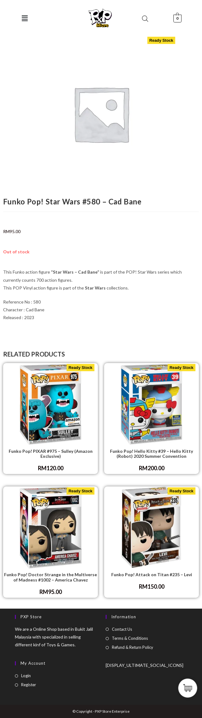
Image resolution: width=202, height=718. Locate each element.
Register (28, 684)
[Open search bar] (145, 19)
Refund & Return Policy (132, 647)
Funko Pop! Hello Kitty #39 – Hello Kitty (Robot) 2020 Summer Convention (151, 454)
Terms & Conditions (130, 638)
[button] (24, 18)
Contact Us (122, 629)
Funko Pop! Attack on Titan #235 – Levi (151, 574)
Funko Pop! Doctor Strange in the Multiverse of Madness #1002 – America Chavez (50, 577)
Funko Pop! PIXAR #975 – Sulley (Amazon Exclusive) (51, 454)
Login (26, 675)
